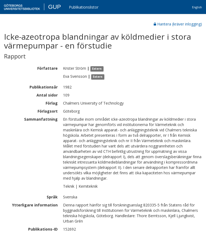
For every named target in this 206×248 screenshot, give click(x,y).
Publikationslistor (83, 7)
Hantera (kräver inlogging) (178, 24)
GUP (54, 6)
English (197, 7)
